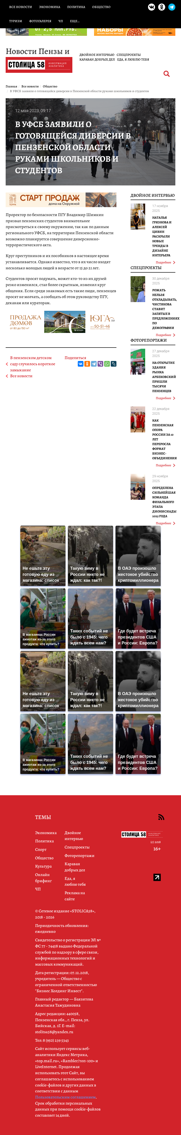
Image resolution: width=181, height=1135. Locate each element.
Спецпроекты (129, 55)
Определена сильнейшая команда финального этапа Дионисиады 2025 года (164, 502)
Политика (76, 7)
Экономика (49, 7)
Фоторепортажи (149, 340)
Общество (101, 7)
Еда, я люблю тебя (133, 59)
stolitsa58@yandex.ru (54, 1032)
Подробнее (165, 262)
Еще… (74, 21)
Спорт (40, 849)
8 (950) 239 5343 (56, 1040)
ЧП (60, 21)
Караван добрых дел (97, 59)
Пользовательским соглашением (65, 1097)
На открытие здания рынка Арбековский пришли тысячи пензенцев (164, 377)
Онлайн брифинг (43, 878)
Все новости (20, 7)
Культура (43, 866)
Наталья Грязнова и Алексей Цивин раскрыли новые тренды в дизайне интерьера (162, 236)
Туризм (15, 21)
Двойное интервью (96, 55)
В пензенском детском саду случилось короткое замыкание (32, 364)
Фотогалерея (40, 21)
